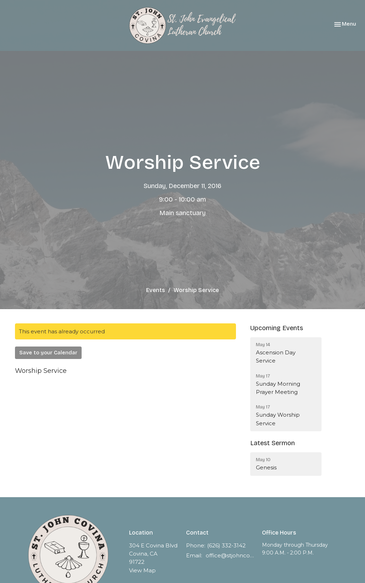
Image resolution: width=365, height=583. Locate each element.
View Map (142, 570)
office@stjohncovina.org (230, 555)
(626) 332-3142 (226, 545)
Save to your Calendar (48, 352)
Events (155, 290)
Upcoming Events (276, 328)
